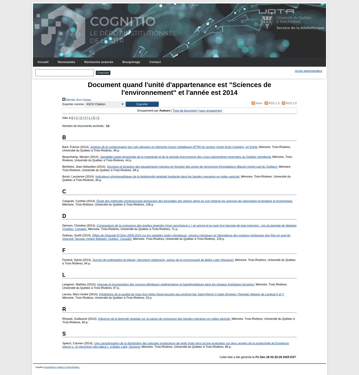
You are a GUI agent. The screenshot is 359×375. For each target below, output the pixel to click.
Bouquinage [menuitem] (131, 62)
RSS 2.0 (288, 103)
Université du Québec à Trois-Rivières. (62, 367)
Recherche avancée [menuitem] (98, 62)
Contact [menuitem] (155, 62)
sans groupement (210, 110)
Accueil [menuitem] (43, 62)
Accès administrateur (308, 71)
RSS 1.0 (271, 103)
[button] (142, 104)
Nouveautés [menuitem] (66, 62)
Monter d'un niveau (76, 99)
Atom (256, 103)
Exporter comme (73, 104)
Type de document (185, 110)
